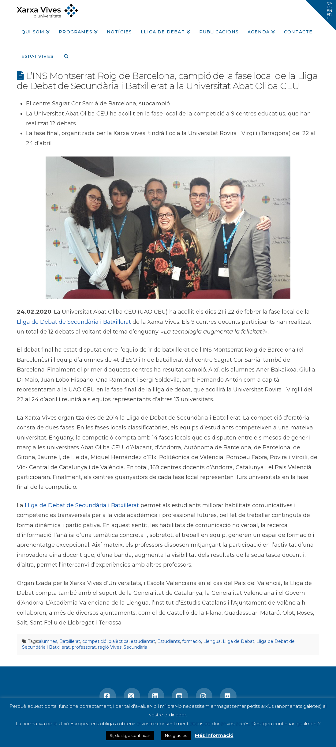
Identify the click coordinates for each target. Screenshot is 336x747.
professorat (84, 647)
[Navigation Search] (63, 54)
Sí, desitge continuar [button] (130, 735)
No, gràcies (176, 735)
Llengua (212, 641)
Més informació (214, 735)
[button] (320, 15)
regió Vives (109, 647)
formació (191, 641)
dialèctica (119, 641)
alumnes (48, 641)
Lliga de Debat (238, 641)
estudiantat (143, 641)
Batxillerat (69, 641)
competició (94, 641)
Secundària (135, 647)
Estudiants (168, 641)
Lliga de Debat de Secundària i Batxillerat (74, 322)
